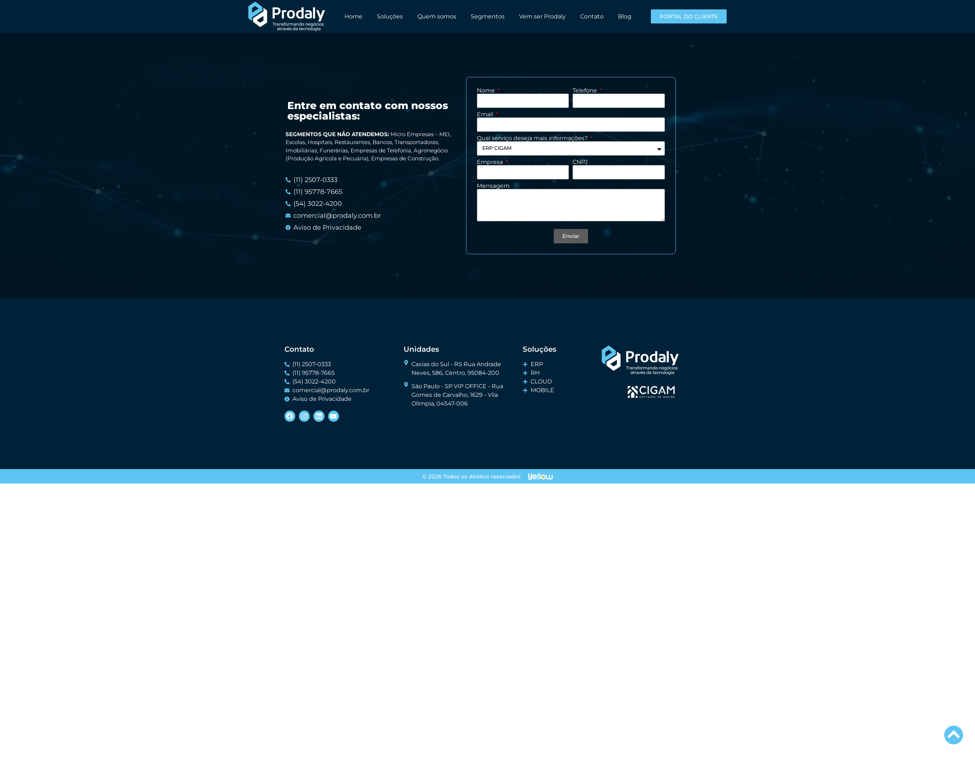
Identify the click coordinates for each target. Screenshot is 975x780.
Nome (486, 91)
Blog (624, 16)
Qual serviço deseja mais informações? (533, 138)
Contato (592, 16)
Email (486, 114)
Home (353, 16)
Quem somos (436, 16)
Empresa (490, 162)
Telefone (586, 91)
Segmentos (488, 16)
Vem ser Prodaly (542, 16)
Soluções (390, 16)
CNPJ (580, 162)
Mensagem (493, 186)
